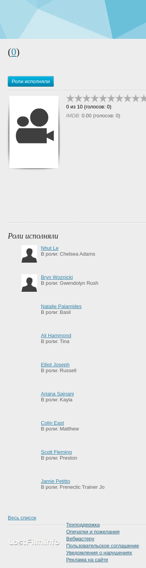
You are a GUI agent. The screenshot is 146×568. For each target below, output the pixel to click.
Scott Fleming (56, 452)
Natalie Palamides (61, 306)
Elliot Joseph (55, 365)
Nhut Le (50, 248)
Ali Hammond (56, 335)
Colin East (52, 423)
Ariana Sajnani (57, 394)
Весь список (22, 518)
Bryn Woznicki (57, 277)
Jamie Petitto (55, 481)
